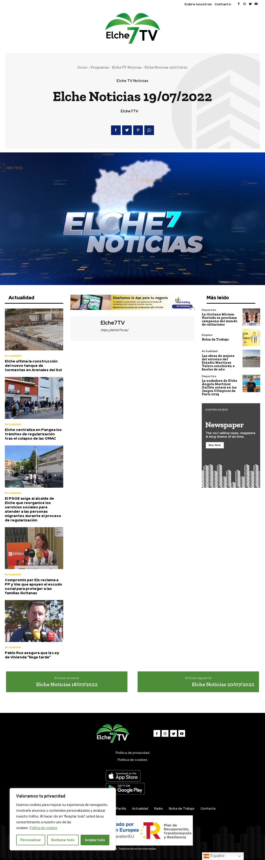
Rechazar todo (63, 840)
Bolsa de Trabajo (215, 339)
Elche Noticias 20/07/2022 (223, 684)
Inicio (82, 67)
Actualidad (13, 355)
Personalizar (30, 840)
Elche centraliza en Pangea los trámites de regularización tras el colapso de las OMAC (33, 434)
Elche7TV (129, 111)
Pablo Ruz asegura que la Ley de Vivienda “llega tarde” (32, 655)
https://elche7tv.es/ (114, 330)
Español (213, 856)
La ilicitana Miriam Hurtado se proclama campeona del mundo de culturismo (219, 319)
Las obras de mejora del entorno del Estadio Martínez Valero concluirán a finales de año (218, 362)
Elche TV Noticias (126, 67)
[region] (63, 819)
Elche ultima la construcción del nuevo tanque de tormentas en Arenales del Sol (33, 365)
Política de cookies (43, 828)
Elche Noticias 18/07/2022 (67, 684)
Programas (100, 67)
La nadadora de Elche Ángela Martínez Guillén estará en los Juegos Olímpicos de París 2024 (219, 387)
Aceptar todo (95, 840)
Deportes (209, 309)
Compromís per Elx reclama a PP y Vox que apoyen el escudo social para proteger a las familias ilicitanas (33, 586)
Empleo (207, 335)
